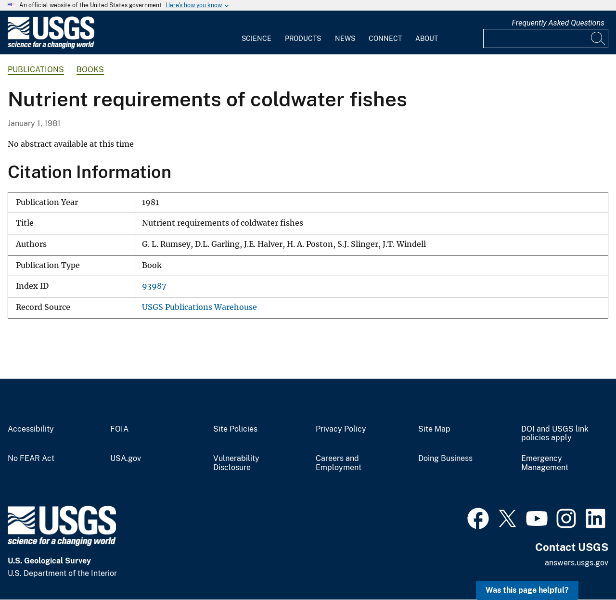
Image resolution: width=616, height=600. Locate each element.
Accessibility (31, 429)
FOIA (119, 429)
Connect (385, 38)
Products (303, 38)
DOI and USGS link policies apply (555, 434)
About (426, 38)
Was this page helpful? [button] (527, 590)
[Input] (545, 38)
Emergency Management (544, 463)
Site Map (434, 429)
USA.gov (125, 458)
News (345, 38)
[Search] (598, 38)
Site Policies (235, 429)
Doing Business (445, 458)
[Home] (51, 46)
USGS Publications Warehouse (199, 307)
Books (90, 69)
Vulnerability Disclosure (236, 463)
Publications (36, 69)
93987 (154, 286)
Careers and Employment (338, 463)
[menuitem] (256, 32)
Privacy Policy (341, 429)
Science (256, 38)
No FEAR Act (31, 458)
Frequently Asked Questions (558, 22)
